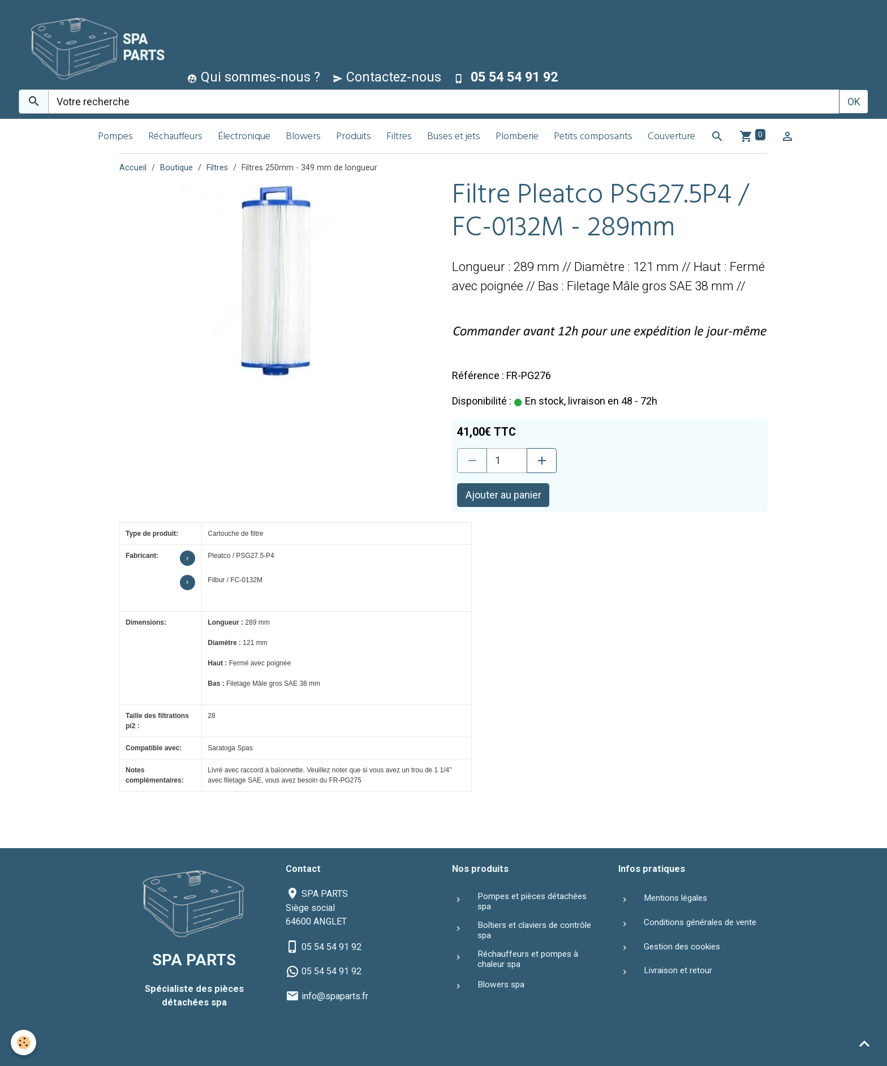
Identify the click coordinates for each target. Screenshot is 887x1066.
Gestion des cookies (682, 947)
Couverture (671, 137)
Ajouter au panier (503, 495)
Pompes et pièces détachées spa (532, 901)
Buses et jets (453, 137)
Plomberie (517, 137)
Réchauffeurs (175, 137)
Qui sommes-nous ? (253, 77)
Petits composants (593, 137)
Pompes (115, 137)
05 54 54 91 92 (331, 947)
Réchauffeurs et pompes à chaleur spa (527, 959)
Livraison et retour (678, 970)
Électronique (244, 137)
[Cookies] (24, 1042)
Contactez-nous (387, 77)
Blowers (303, 137)
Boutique (176, 168)
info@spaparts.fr (335, 996)
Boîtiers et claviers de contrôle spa (534, 930)
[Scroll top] (864, 1043)
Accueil (133, 168)
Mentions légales (675, 898)
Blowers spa (500, 984)
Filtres (399, 137)
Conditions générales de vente (700, 922)
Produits (353, 137)
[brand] (93, 47)
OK (853, 102)
